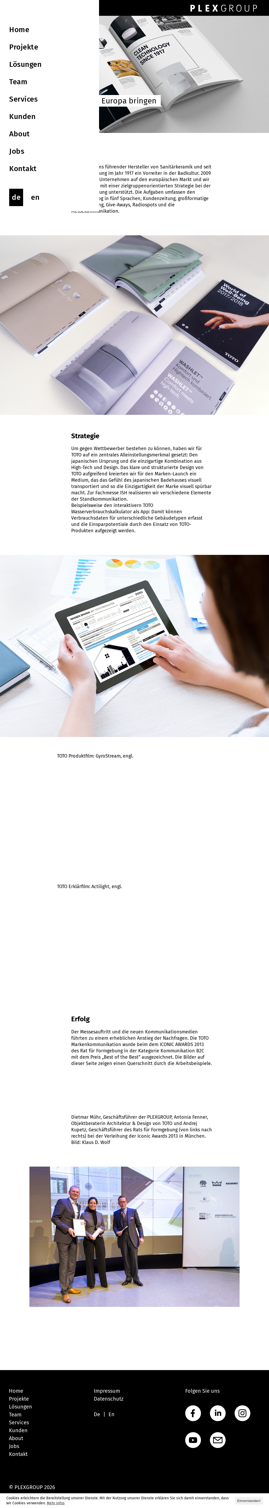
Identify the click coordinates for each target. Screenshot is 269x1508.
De (97, 1414)
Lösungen (20, 1407)
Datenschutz (108, 1399)
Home (16, 1391)
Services (19, 1422)
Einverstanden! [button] (249, 1501)
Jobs (14, 1446)
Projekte (19, 1399)
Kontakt (18, 1454)
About (16, 1438)
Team (15, 1414)
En (111, 1414)
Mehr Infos (56, 1503)
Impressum (107, 1391)
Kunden (18, 1430)
